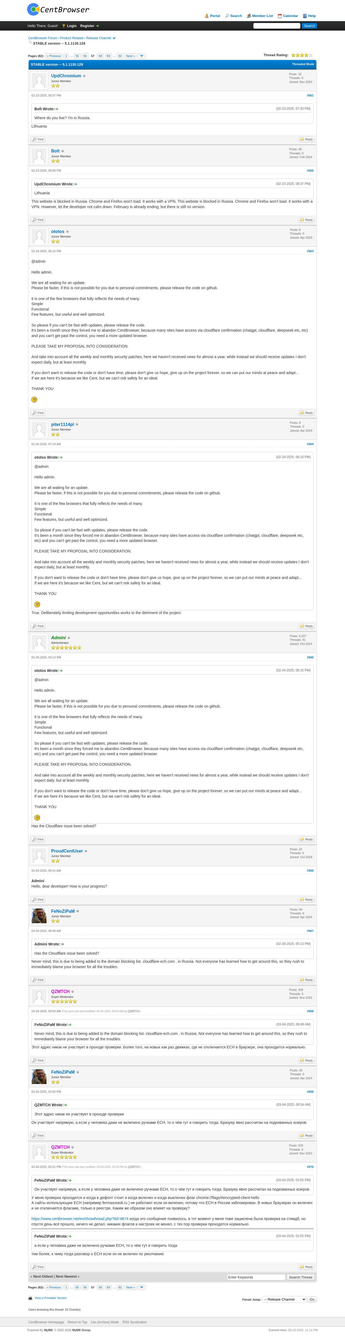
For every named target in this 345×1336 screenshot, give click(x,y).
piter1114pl (62, 424)
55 (77, 56)
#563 (310, 251)
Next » (130, 56)
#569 (310, 1091)
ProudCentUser (67, 851)
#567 (310, 930)
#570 (310, 1166)
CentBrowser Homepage (46, 1322)
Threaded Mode (303, 64)
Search (236, 16)
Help (312, 16)
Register (87, 26)
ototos (57, 231)
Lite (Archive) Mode (105, 1322)
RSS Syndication (134, 1322)
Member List (262, 16)
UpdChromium (66, 76)
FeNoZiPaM (63, 911)
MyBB (48, 1330)
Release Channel (98, 38)
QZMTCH (133, 1011)
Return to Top (77, 1322)
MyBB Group (81, 1330)
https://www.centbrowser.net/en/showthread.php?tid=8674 (79, 1219)
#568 (310, 1011)
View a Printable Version (51, 1298)
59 (108, 56)
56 (85, 56)
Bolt (55, 151)
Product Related (71, 38)
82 (120, 56)
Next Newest (66, 1276)
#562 (310, 170)
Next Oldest (43, 1276)
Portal (215, 16)
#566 (310, 870)
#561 (310, 95)
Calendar (290, 16)
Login (72, 26)
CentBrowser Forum (42, 38)
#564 (310, 444)
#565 (310, 657)
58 (100, 56)
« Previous (54, 56)
